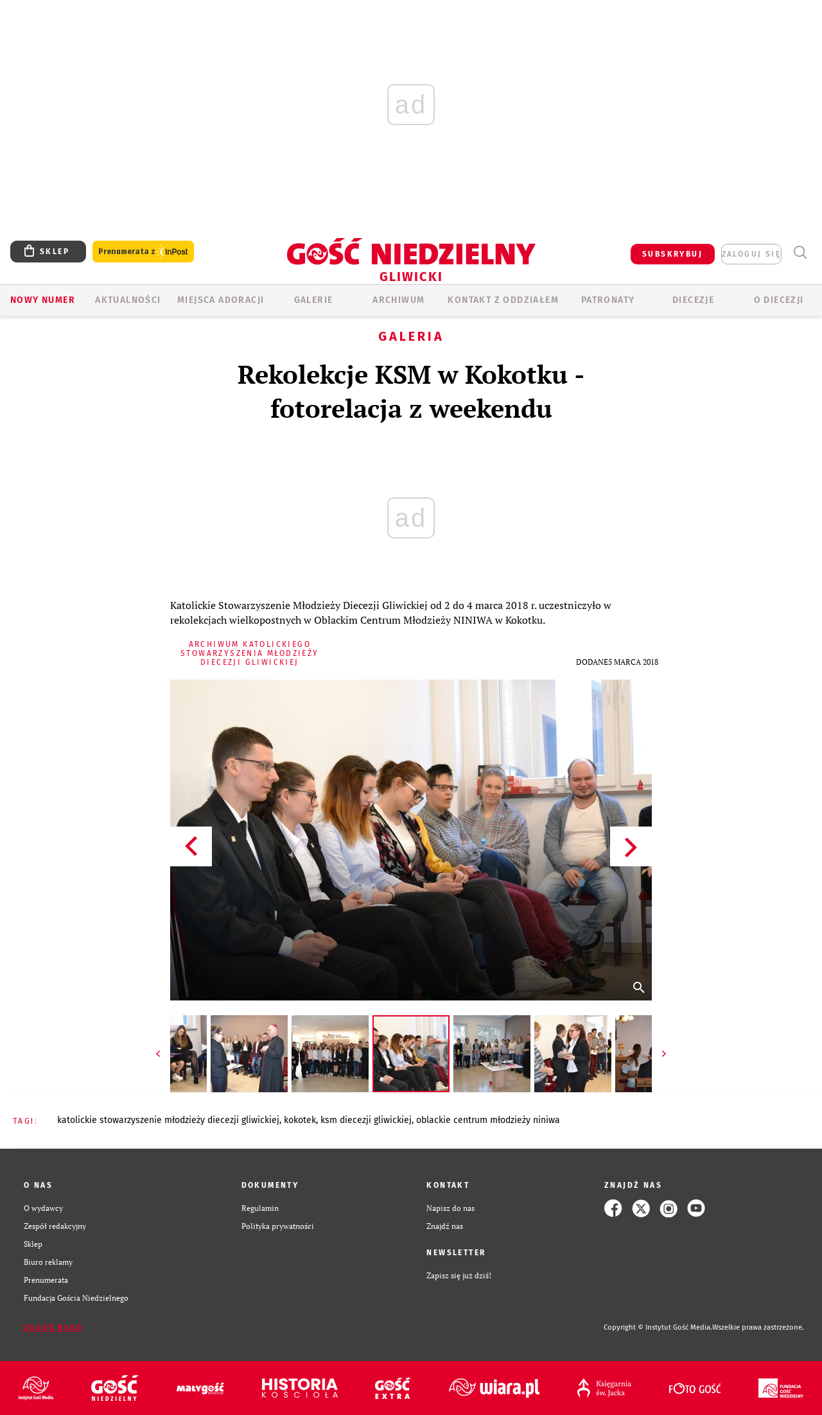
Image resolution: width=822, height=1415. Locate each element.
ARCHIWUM (398, 300)
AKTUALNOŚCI (128, 300)
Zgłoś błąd (53, 1327)
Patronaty (608, 300)
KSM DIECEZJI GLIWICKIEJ (366, 1120)
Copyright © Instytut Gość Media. (658, 1327)
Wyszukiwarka (800, 252)
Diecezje (693, 300)
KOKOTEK (300, 1120)
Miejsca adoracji (220, 300)
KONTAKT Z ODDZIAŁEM (503, 300)
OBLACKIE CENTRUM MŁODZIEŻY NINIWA (488, 1120)
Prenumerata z (143, 251)
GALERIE (313, 300)
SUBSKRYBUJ (672, 254)
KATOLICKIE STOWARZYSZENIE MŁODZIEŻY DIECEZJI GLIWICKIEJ (168, 1120)
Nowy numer (42, 300)
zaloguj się (751, 254)
